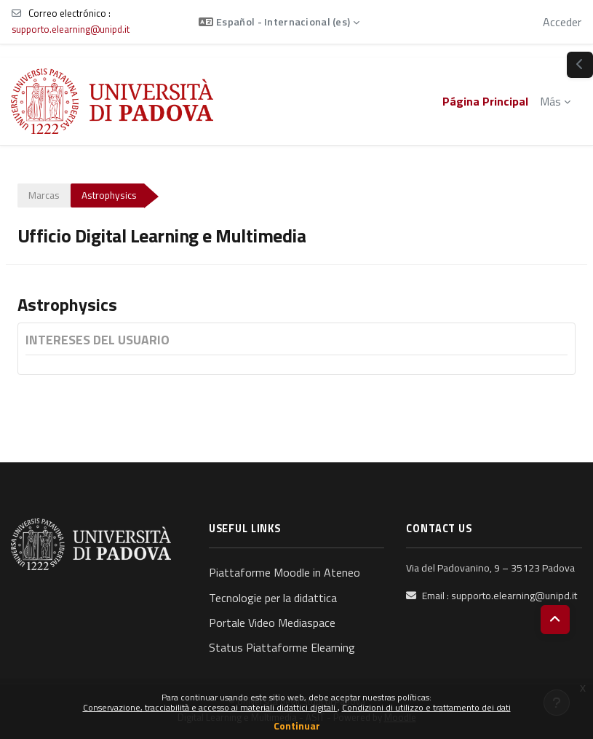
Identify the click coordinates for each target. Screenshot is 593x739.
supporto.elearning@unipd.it (71, 29)
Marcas (44, 195)
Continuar (297, 725)
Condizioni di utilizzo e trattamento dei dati (426, 707)
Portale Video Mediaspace (272, 622)
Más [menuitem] (550, 101)
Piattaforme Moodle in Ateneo (284, 572)
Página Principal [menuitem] (485, 101)
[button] (279, 22)
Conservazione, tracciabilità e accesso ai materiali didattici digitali (210, 707)
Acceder (562, 22)
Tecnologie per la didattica (273, 597)
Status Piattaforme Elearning (282, 647)
